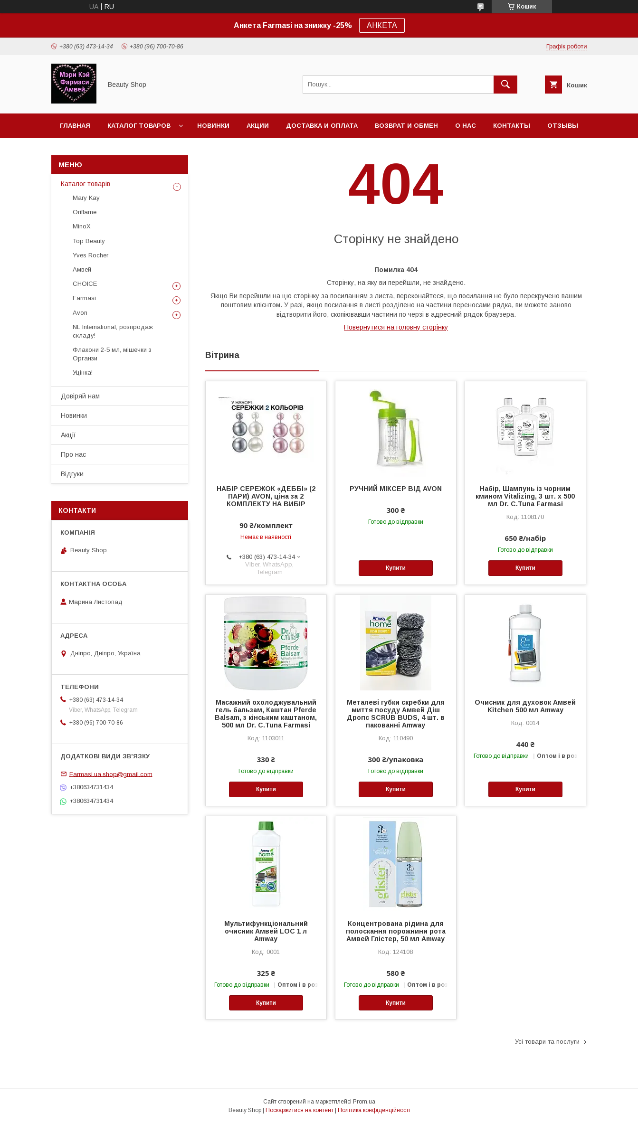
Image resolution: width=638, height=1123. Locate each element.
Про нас (73, 454)
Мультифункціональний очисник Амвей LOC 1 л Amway (266, 931)
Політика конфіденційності (374, 1110)
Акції (68, 435)
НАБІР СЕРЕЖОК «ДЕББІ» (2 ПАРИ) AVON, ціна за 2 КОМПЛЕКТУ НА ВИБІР (266, 496)
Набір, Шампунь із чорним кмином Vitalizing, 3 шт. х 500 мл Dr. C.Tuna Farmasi (525, 496)
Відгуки (72, 474)
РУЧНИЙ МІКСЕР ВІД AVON (396, 488)
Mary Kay (86, 197)
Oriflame (84, 212)
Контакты (511, 125)
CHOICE (85, 283)
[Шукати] (505, 84)
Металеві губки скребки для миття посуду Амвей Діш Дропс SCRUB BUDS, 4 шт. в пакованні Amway (396, 713)
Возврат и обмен (406, 125)
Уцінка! (83, 372)
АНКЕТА (382, 25)
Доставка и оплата (322, 125)
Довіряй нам (80, 396)
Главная (75, 125)
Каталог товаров (139, 125)
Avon (80, 312)
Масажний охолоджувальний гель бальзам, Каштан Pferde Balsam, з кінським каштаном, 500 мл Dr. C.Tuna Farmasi (266, 713)
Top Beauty (89, 241)
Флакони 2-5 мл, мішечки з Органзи (112, 354)
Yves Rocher (90, 255)
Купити (396, 568)
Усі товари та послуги (547, 1041)
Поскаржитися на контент (299, 1110)
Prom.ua (364, 1101)
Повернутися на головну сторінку (396, 327)
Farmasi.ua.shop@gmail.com (110, 773)
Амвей (82, 269)
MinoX (82, 226)
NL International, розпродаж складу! (113, 331)
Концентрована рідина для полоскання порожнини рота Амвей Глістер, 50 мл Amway (396, 931)
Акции (258, 125)
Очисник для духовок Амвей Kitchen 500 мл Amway (525, 706)
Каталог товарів (85, 184)
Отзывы (562, 125)
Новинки (213, 125)
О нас (465, 125)
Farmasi (84, 298)
